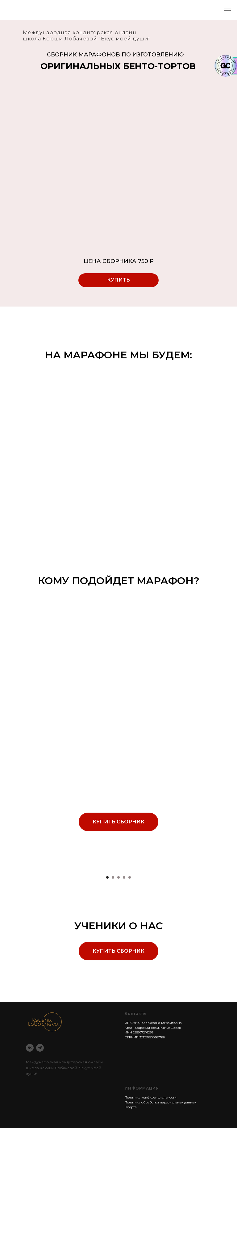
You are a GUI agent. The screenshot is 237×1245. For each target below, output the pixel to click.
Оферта (131, 1224)
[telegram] (40, 1165)
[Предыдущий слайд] (12, 926)
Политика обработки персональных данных (160, 1219)
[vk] (30, 1165)
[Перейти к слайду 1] (107, 994)
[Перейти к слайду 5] (129, 994)
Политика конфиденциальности (151, 1214)
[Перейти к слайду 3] (118, 994)
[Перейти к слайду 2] (113, 994)
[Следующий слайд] (224, 926)
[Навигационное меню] (227, 10)
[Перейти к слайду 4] (124, 994)
